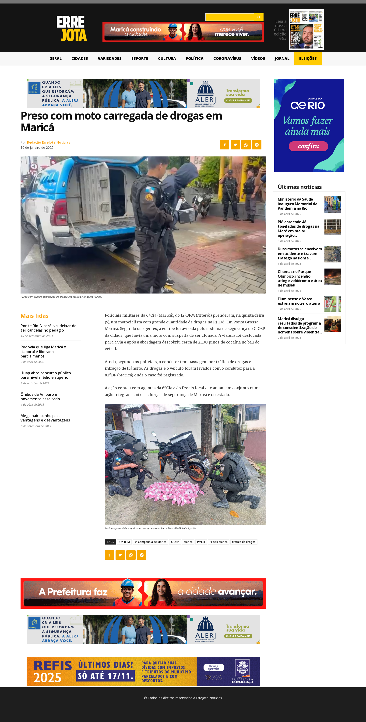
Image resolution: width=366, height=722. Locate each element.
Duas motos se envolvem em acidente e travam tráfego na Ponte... (300, 253)
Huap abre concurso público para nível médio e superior (46, 375)
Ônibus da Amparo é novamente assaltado (40, 396)
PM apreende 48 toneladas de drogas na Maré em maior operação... (298, 228)
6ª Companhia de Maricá (150, 542)
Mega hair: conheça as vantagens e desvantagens (45, 418)
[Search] (259, 17)
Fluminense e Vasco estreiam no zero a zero (299, 301)
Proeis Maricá (219, 542)
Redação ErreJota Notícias (48, 142)
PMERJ (201, 542)
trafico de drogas (244, 542)
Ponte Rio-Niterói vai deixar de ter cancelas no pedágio (49, 328)
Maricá (188, 542)
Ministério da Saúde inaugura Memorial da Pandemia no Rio (297, 204)
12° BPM (124, 542)
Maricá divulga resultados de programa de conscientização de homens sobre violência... (300, 325)
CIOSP (175, 542)
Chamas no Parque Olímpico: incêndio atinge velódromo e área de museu (300, 278)
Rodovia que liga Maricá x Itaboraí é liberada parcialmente (43, 351)
